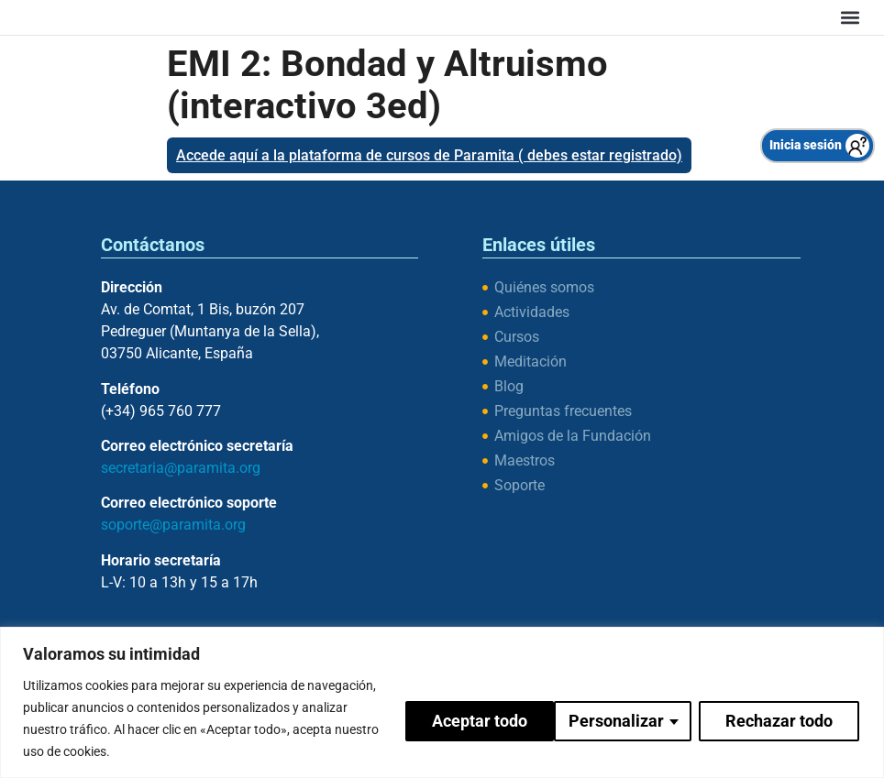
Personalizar (462, 718)
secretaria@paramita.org (180, 468)
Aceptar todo (786, 718)
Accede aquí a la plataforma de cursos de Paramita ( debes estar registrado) (429, 155)
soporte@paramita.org (173, 524)
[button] (849, 17)
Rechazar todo (625, 718)
